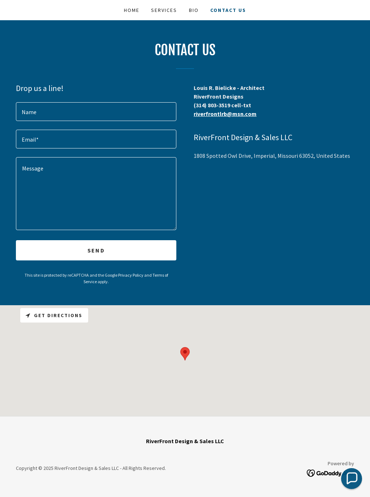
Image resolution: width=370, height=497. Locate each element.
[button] (351, 478)
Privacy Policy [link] (130, 275)
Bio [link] (194, 10)
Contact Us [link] (228, 10)
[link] (330, 472)
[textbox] (96, 111)
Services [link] (164, 10)
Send (96, 250)
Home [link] (131, 10)
